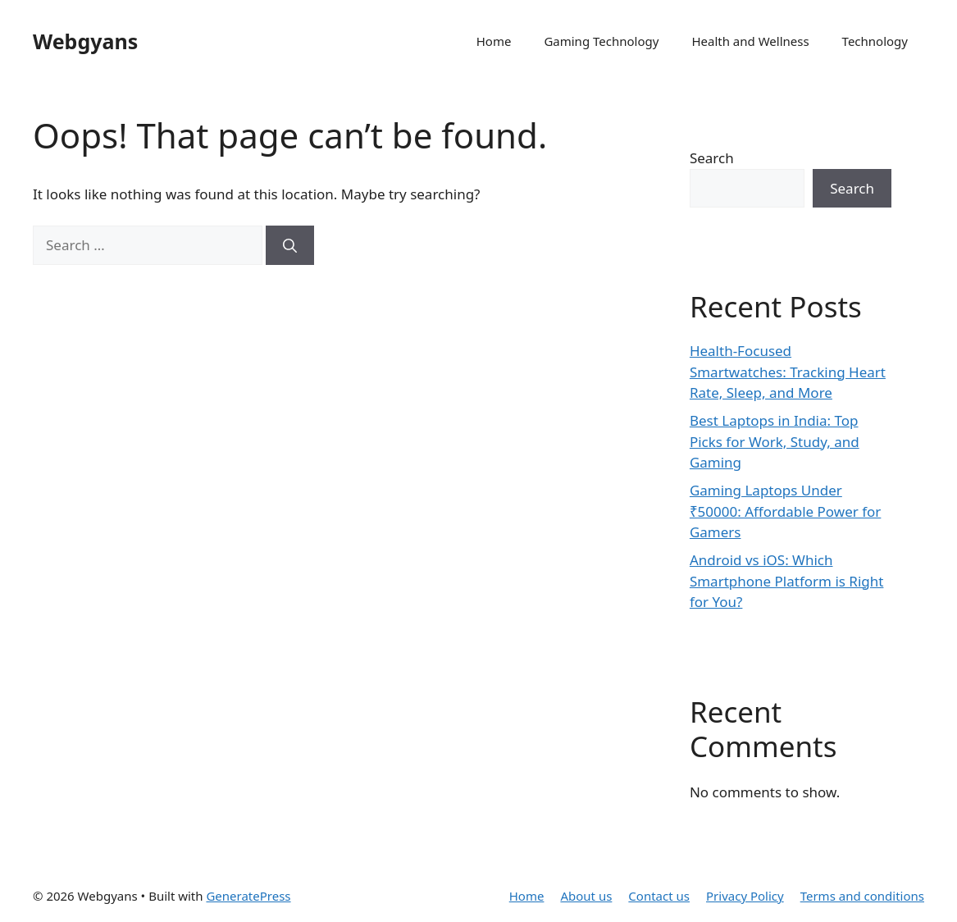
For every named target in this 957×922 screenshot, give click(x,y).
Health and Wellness (750, 41)
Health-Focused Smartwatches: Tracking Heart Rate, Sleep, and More (788, 371)
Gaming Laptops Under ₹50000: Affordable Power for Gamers (785, 511)
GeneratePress (248, 896)
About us (586, 896)
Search (712, 157)
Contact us (659, 896)
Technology (875, 41)
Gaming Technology (601, 41)
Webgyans (85, 41)
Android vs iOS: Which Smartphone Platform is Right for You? (787, 580)
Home (494, 41)
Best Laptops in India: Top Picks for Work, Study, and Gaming (774, 441)
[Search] (290, 245)
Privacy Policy (745, 896)
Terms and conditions (862, 896)
